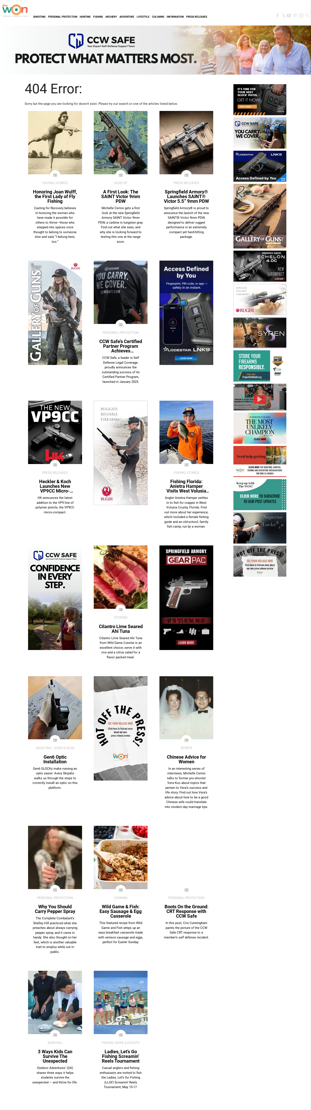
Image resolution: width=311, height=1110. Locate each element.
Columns (158, 16)
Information (175, 16)
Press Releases (196, 16)
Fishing (98, 16)
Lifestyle (143, 16)
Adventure (126, 16)
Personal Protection (62, 16)
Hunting (85, 16)
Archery (111, 16)
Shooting (39, 16)
